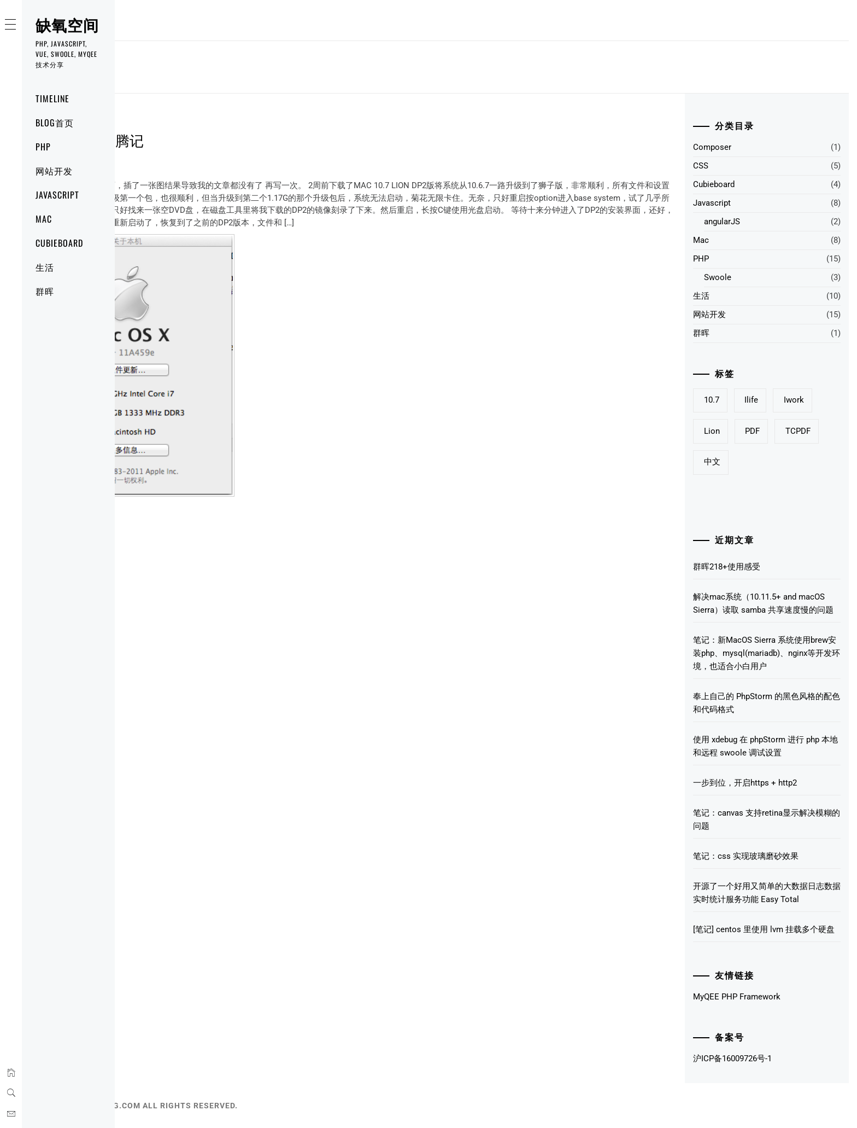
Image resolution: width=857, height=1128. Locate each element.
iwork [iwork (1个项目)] (794, 400)
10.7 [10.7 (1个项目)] (711, 400)
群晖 (45, 291)
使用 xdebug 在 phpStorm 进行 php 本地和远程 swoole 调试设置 (765, 746)
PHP (43, 146)
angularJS (722, 221)
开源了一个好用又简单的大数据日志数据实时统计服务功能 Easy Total (767, 892)
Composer (712, 147)
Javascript (57, 194)
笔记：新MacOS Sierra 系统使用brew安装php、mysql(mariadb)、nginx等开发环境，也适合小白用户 (766, 653)
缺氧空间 (67, 24)
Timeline (52, 98)
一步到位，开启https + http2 (745, 783)
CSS (700, 166)
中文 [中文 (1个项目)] (712, 462)
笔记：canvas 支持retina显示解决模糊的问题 (766, 819)
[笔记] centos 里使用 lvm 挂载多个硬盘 (764, 929)
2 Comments (189, 165)
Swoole (717, 277)
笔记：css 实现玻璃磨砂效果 (746, 856)
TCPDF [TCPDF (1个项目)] (798, 431)
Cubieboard (59, 242)
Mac (44, 218)
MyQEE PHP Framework (736, 997)
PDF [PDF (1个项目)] (752, 431)
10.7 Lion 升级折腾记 (187, 139)
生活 (45, 267)
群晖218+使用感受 (726, 567)
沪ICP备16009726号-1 (732, 1058)
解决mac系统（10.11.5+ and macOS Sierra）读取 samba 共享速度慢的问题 (763, 603)
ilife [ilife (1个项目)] (751, 400)
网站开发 (54, 170)
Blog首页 (55, 122)
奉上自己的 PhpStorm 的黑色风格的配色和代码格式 (766, 702)
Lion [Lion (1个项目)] (712, 431)
